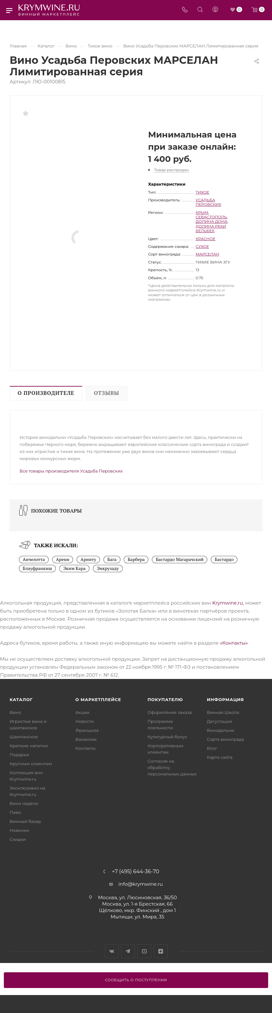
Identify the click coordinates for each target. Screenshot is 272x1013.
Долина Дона (212, 221)
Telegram (128, 951)
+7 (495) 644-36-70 (135, 871)
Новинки (19, 830)
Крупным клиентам (31, 763)
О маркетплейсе (98, 699)
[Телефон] (185, 10)
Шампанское (24, 736)
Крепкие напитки (29, 745)
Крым (202, 212)
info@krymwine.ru (141, 884)
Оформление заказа (170, 712)
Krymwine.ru (227, 603)
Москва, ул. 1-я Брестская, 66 (137, 904)
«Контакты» (234, 643)
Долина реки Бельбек (211, 228)
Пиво (15, 812)
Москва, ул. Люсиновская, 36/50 (137, 897)
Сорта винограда (225, 739)
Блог (212, 748)
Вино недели (24, 803)
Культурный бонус (167, 736)
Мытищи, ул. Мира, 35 (137, 917)
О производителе (46, 393)
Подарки (19, 754)
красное (206, 238)
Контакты (85, 748)
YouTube (144, 951)
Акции (82, 712)
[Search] (200, 10)
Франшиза (87, 730)
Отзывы (106, 393)
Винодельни (220, 730)
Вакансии (85, 739)
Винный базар (25, 821)
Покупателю (165, 699)
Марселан (207, 254)
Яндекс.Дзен (161, 951)
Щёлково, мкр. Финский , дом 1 (137, 910)
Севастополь (211, 216)
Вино (15, 712)
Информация (225, 699)
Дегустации (219, 721)
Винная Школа (223, 712)
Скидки (18, 839)
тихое (202, 192)
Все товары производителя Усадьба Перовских (71, 470)
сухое (202, 246)
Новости (84, 721)
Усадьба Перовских (208, 202)
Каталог (21, 699)
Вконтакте (112, 951)
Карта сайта (220, 757)
